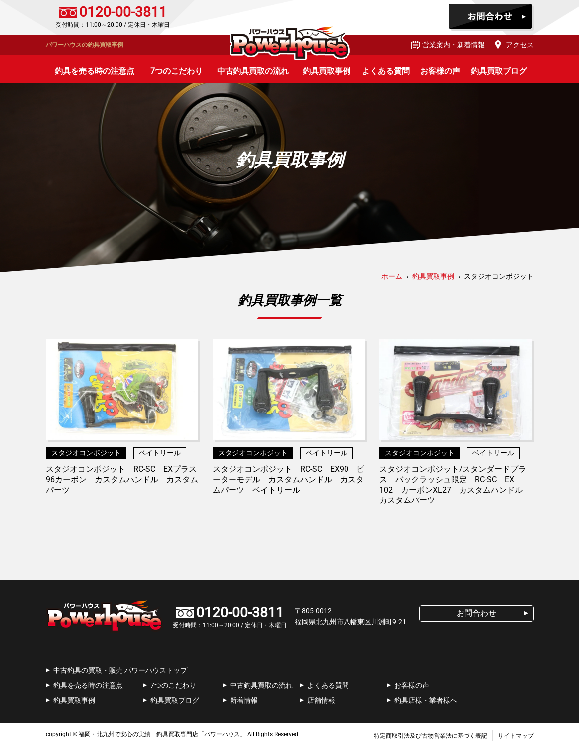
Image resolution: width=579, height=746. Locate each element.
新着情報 (244, 700)
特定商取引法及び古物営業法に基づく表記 (430, 735)
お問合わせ (491, 17)
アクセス (520, 45)
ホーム (391, 276)
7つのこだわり (176, 71)
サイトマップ (516, 735)
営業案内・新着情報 (453, 45)
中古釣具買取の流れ (253, 71)
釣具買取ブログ (499, 71)
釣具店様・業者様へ (425, 700)
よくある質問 (386, 71)
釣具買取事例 (326, 71)
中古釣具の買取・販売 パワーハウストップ (120, 670)
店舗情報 (321, 700)
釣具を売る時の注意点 (94, 71)
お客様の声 (440, 71)
